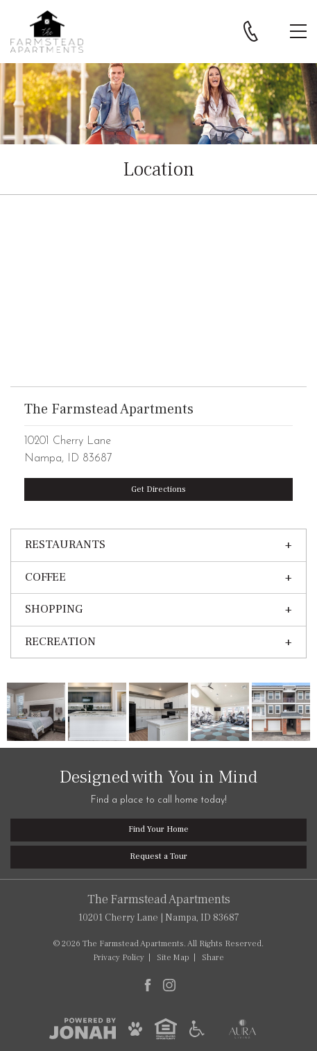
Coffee (45, 577)
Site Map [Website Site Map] (173, 957)
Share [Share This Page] (213, 957)
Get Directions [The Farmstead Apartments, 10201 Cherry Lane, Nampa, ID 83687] (158, 489)
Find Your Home (158, 829)
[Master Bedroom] (36, 712)
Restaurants (65, 544)
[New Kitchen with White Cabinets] (158, 712)
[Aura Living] (242, 1028)
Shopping (54, 609)
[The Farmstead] (281, 712)
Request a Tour (158, 856)
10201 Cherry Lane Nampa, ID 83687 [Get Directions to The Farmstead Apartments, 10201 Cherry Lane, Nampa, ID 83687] (158, 907)
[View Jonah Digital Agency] (82, 1028)
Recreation (60, 641)
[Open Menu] (298, 31)
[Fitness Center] (220, 712)
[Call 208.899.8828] (250, 31)
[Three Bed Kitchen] (97, 712)
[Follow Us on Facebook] (148, 985)
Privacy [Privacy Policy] (118, 957)
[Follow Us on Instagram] (169, 985)
